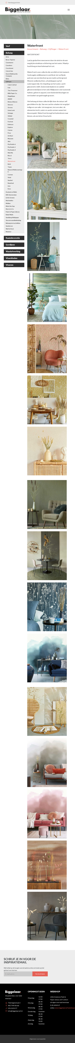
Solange (10, 113)
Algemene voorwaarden (38, 1039)
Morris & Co (10, 209)
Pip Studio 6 (12, 144)
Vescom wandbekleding (13, 220)
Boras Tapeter (10, 60)
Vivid (9, 177)
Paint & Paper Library (13, 212)
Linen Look (11, 110)
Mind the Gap (10, 206)
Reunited (11, 183)
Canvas (10, 130)
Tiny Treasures (12, 90)
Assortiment (32, 49)
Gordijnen (10, 244)
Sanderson (9, 226)
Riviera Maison (12, 102)
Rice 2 (10, 155)
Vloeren (9, 265)
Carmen (10, 174)
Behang (9, 53)
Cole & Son (9, 71)
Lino (9, 186)
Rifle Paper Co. (12, 93)
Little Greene (10, 197)
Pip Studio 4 (12, 150)
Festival (10, 121)
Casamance (9, 62)
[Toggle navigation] (68, 10)
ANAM (10, 99)
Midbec (8, 203)
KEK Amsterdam (11, 195)
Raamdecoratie (13, 238)
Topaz (10, 167)
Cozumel (10, 119)
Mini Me (10, 153)
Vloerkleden (11, 258)
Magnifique (11, 96)
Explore (10, 127)
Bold (9, 164)
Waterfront (11, 161)
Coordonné (9, 68)
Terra (9, 158)
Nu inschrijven (40, 980)
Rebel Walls (9, 214)
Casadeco (9, 65)
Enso (9, 189)
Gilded (10, 116)
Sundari (10, 180)
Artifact (10, 136)
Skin (9, 141)
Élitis (7, 79)
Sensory (10, 104)
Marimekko (9, 200)
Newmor (8, 231)
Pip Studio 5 (12, 147)
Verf (8, 46)
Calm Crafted (12, 85)
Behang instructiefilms (13, 223)
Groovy (10, 107)
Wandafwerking (13, 251)
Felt (9, 87)
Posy (9, 133)
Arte (7, 57)
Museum (10, 138)
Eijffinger (9, 81)
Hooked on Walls (11, 192)
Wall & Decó (10, 229)
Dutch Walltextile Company (11, 75)
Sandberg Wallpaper (12, 217)
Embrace (10, 124)
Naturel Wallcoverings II (15, 171)
